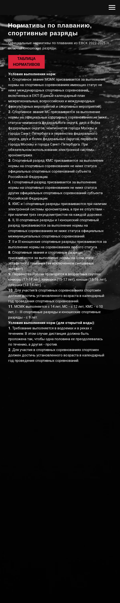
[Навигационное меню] (112, 7)
